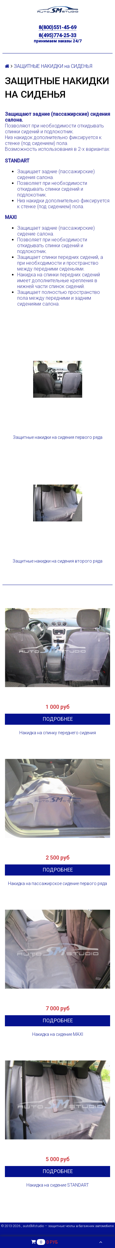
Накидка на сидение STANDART (57, 1185)
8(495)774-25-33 (57, 35)
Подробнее (58, 719)
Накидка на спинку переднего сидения (57, 732)
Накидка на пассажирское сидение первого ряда (57, 883)
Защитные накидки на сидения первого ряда (57, 437)
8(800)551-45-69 (57, 27)
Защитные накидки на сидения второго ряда (57, 561)
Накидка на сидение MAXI (57, 1034)
